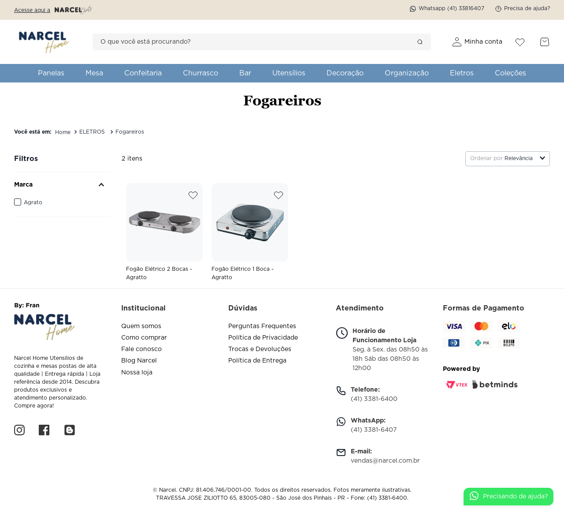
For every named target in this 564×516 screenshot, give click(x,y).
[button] (62, 184)
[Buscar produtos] (420, 41)
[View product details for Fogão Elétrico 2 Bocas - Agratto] (164, 234)
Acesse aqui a (53, 10)
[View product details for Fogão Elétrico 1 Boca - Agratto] (250, 234)
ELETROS (92, 132)
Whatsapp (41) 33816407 (446, 8)
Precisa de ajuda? (522, 8)
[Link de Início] (62, 132)
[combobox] (262, 42)
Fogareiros (129, 132)
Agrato (33, 202)
